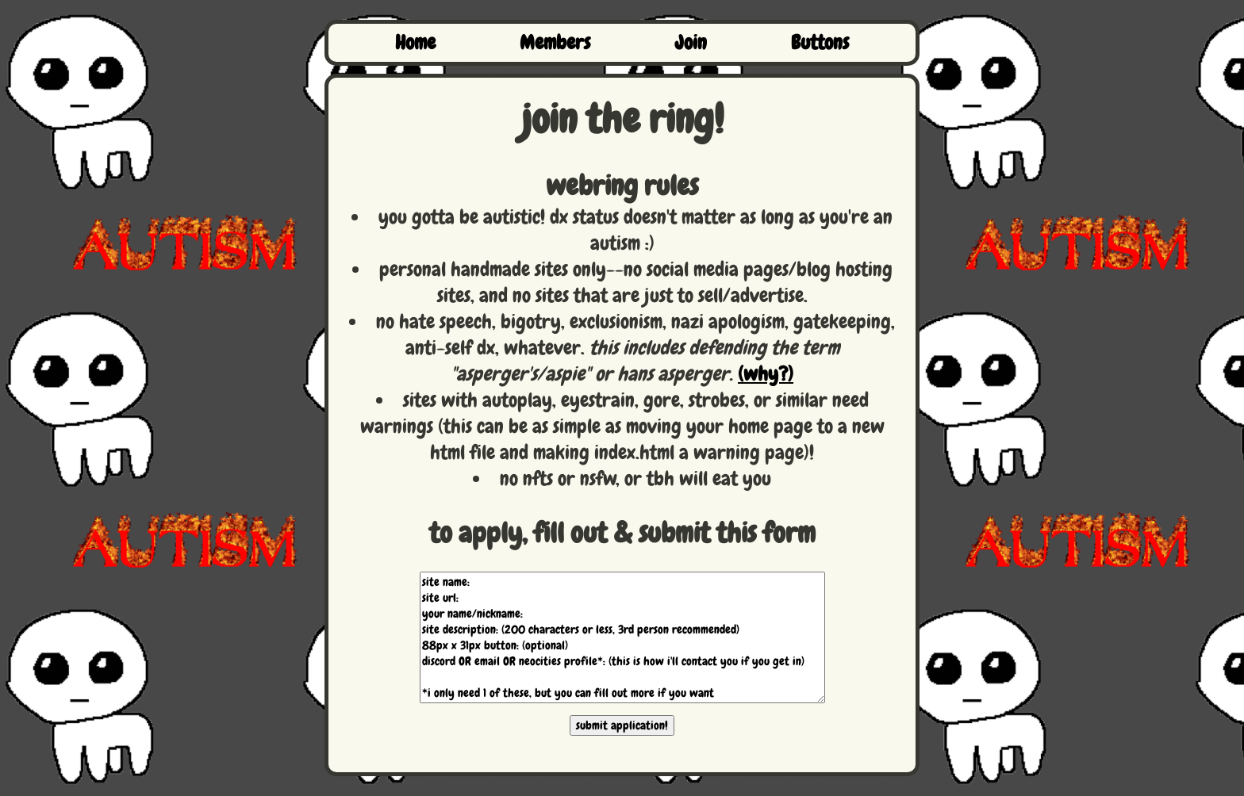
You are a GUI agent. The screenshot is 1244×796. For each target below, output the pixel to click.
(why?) (765, 374)
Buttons (820, 42)
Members (555, 42)
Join (691, 42)
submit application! (622, 725)
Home (415, 42)
